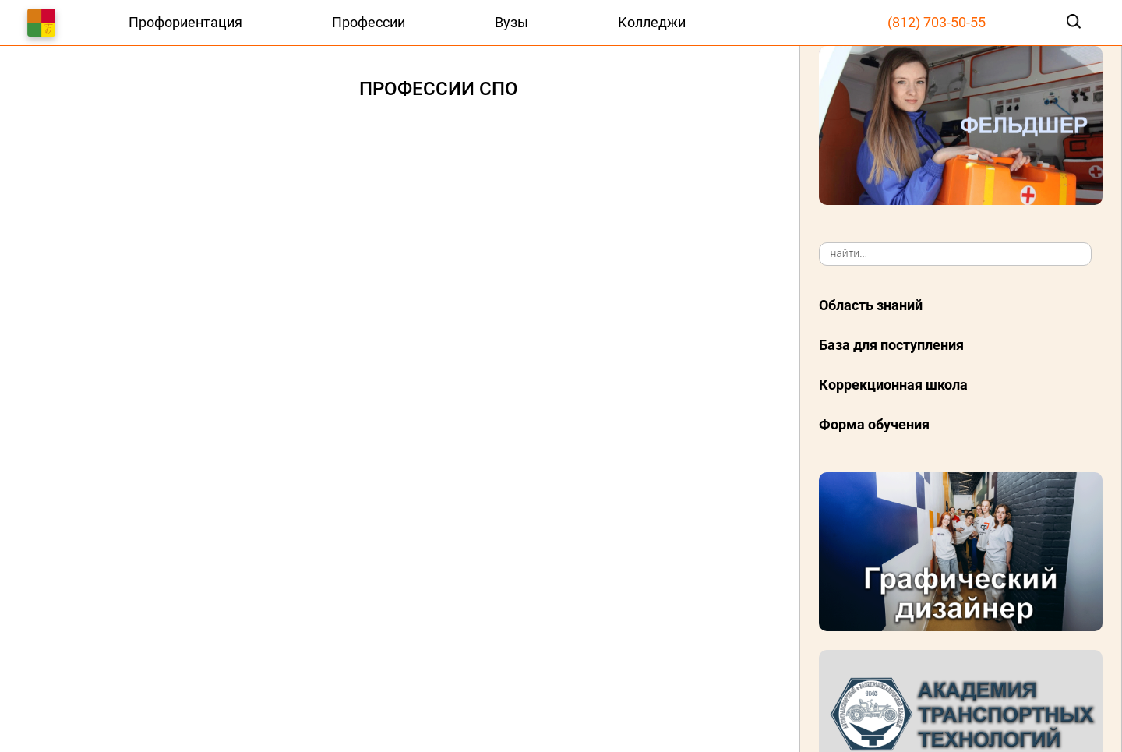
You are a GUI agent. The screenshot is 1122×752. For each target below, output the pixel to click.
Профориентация (185, 22)
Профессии (368, 22)
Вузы (511, 22)
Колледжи (652, 22)
